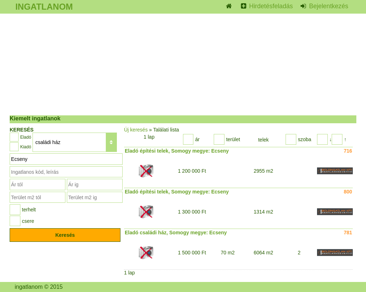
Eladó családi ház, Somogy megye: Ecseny (176, 232)
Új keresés (136, 130)
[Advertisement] (183, 64)
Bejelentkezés (327, 6)
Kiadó (25, 146)
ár (197, 139)
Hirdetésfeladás (270, 6)
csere (28, 221)
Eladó (25, 137)
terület (233, 139)
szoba (304, 139)
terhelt (29, 209)
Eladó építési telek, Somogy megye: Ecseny (177, 151)
